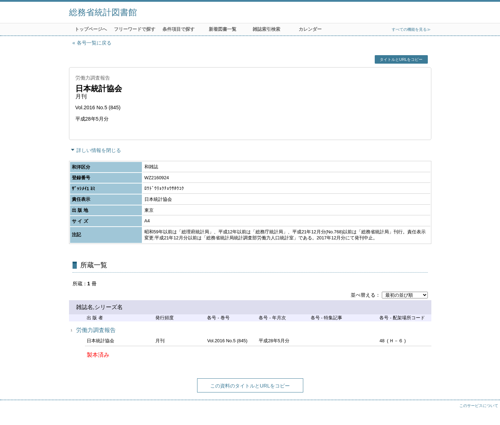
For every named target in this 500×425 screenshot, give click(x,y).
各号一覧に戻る (94, 43)
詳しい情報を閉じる (98, 150)
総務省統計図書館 (103, 12)
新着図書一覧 (222, 29)
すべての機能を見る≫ (411, 29)
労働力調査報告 (96, 330)
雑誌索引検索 (266, 29)
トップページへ (91, 29)
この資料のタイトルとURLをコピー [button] (250, 386)
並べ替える (363, 295)
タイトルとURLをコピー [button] (401, 59)
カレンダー (310, 29)
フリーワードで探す (134, 29)
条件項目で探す (178, 29)
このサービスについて (478, 405)
